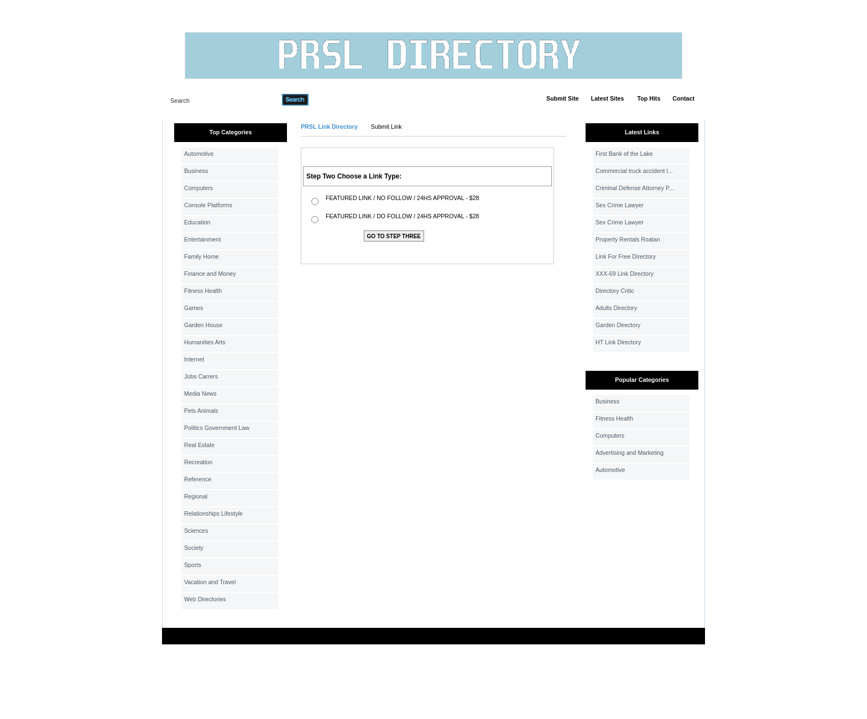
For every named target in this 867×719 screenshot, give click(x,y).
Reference (197, 479)
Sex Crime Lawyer (620, 205)
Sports (192, 564)
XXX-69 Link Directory (625, 273)
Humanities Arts (205, 342)
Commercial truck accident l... (634, 170)
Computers (198, 188)
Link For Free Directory (626, 256)
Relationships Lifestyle (213, 513)
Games (193, 308)
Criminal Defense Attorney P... (634, 188)
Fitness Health (203, 290)
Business (196, 170)
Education (197, 222)
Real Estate (199, 445)
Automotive (198, 153)
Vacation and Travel (210, 582)
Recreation (198, 462)
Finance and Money (210, 273)
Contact (683, 98)
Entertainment (202, 239)
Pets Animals (201, 410)
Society (193, 547)
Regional (195, 496)
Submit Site (562, 98)
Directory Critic (615, 290)
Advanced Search (337, 99)
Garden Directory (618, 325)
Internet (194, 359)
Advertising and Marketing (630, 452)
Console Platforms (208, 205)
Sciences (196, 530)
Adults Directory (616, 308)
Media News (200, 393)
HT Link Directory (618, 342)
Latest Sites (607, 98)
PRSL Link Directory (329, 126)
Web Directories (205, 599)
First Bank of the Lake (624, 153)
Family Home (201, 256)
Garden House (203, 325)
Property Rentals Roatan (628, 239)
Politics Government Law (216, 427)
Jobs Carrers (201, 376)
